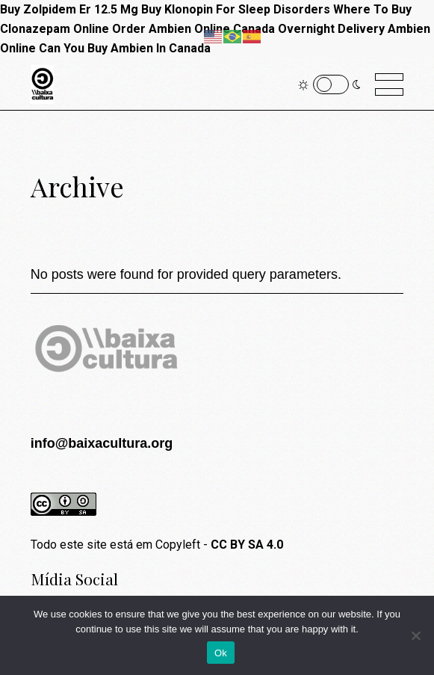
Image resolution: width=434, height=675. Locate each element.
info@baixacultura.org (102, 443)
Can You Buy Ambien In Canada (125, 48)
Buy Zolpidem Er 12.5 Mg (69, 9)
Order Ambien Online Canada (193, 29)
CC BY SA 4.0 (247, 544)
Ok (220, 653)
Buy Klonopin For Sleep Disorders (235, 9)
